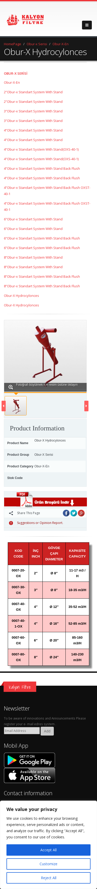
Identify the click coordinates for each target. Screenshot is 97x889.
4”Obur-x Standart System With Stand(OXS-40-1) (41, 149)
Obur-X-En (61, 44)
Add (47, 731)
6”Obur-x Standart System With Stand (33, 219)
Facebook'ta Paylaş (66, 513)
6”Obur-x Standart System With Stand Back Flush (42, 238)
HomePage (12, 44)
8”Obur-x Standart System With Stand (33, 257)
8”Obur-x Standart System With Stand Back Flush (42, 276)
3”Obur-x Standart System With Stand (33, 111)
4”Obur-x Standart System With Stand (33, 130)
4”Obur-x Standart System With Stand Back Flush (42, 168)
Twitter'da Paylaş (73, 513)
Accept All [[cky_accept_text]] (48, 849)
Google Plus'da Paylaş (81, 513)
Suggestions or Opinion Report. (36, 523)
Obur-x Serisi (37, 44)
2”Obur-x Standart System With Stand (33, 92)
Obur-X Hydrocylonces (21, 295)
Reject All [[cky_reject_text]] (48, 877)
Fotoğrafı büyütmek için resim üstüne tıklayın (43, 386)
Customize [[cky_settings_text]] (48, 863)
